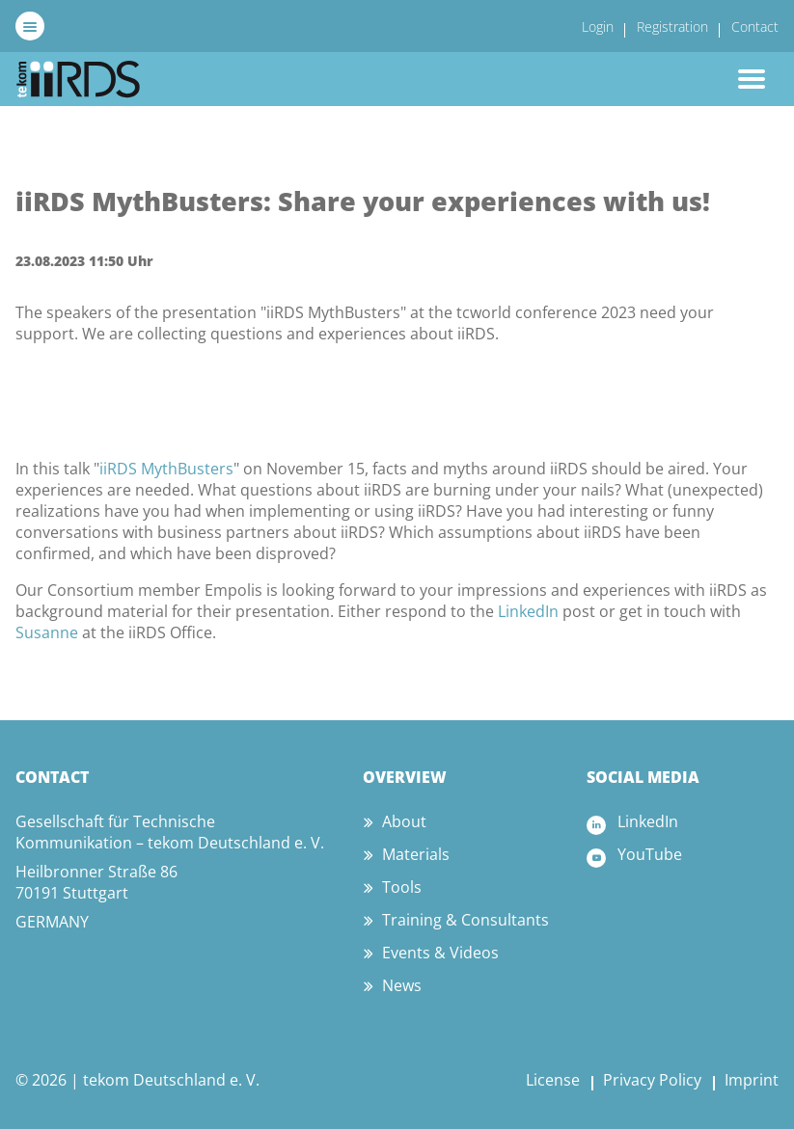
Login (598, 26)
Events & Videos (440, 952)
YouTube (649, 854)
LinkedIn (528, 611)
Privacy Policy (652, 1079)
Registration (672, 26)
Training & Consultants (465, 919)
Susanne (46, 632)
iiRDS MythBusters (166, 468)
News (402, 985)
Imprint (752, 1079)
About (404, 821)
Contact (755, 26)
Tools (402, 887)
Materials (416, 854)
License (553, 1079)
